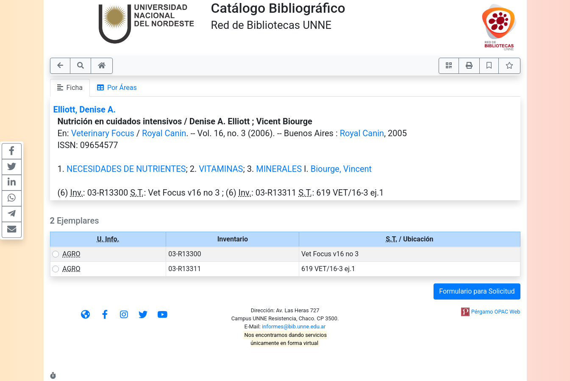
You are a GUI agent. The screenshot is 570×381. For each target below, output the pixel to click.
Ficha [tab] (70, 88)
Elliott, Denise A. (84, 109)
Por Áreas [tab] (117, 88)
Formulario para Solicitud (476, 291)
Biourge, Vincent (341, 169)
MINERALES (279, 169)
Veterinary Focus (102, 133)
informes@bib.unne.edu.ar (293, 326)
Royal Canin (164, 133)
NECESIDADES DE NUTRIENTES (126, 169)
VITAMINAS (221, 169)
